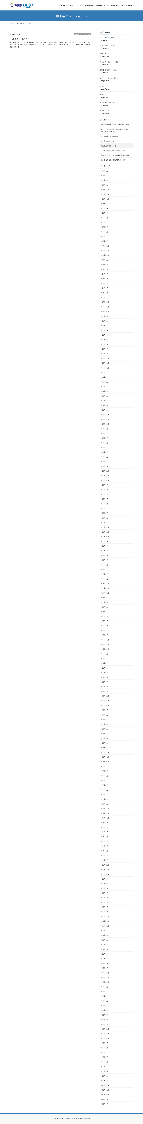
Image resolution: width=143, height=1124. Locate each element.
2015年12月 (105, 752)
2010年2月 (104, 1076)
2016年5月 (104, 729)
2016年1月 (104, 747)
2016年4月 (104, 733)
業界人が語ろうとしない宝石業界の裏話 (115, 155)
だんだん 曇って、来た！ (109, 78)
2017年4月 (104, 677)
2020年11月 (105, 475)
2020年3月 (104, 513)
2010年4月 (104, 1066)
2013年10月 (105, 874)
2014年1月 (104, 860)
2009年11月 (105, 1090)
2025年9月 (104, 203)
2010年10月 (105, 1038)
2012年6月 (104, 944)
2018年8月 (104, 602)
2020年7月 (104, 494)
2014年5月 (104, 841)
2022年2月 (104, 405)
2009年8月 (104, 1104)
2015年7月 (104, 776)
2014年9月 (104, 823)
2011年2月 (104, 1019)
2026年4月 (104, 171)
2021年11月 (105, 419)
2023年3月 (104, 344)
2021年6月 (104, 443)
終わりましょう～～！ (107, 37)
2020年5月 (104, 504)
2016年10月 (105, 705)
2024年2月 (104, 293)
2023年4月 (104, 339)
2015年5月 (104, 785)
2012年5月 (104, 949)
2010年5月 (104, 1062)
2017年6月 (104, 668)
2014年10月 (105, 818)
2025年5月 (104, 222)
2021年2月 (104, 461)
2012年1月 (104, 968)
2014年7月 (104, 832)
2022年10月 (105, 368)
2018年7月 (104, 607)
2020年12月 (105, 471)
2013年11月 (105, 869)
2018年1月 (104, 635)
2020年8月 (104, 490)
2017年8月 (104, 658)
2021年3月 (104, 457)
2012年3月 (104, 958)
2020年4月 (104, 508)
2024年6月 (104, 274)
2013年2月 (104, 912)
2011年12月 (105, 973)
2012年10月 (105, 926)
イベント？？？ (105, 111)
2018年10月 (105, 593)
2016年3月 (104, 738)
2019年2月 (104, 574)
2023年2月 (104, 349)
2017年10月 (105, 649)
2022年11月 (105, 363)
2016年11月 (105, 701)
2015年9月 (104, 766)
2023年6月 (104, 330)
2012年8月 (104, 935)
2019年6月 (104, 555)
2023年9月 (104, 316)
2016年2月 (104, 743)
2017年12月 (105, 640)
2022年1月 (104, 410)
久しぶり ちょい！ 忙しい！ (111, 62)
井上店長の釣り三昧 (108, 141)
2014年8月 (104, 827)
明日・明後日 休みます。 (109, 45)
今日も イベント (106, 86)
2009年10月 (105, 1094)
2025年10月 (105, 199)
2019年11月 (105, 532)
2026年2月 (104, 180)
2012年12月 (105, 916)
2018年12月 (105, 583)
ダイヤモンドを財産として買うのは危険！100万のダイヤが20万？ (115, 130)
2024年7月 (104, 269)
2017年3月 (104, 682)
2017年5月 (104, 672)
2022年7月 (104, 382)
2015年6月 (104, 780)
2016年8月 (104, 715)
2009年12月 (105, 1085)
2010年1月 (104, 1080)
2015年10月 (105, 761)
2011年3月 (104, 1015)
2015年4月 (104, 790)
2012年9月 (104, 930)
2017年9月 (104, 654)
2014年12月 (105, 808)
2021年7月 (104, 438)
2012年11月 (105, 921)
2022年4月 (104, 396)
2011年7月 (104, 996)
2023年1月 (104, 353)
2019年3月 (104, 569)
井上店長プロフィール (82, 34)
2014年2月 (104, 855)
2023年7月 (104, 325)
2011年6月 (104, 1001)
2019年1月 (104, 579)
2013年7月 (104, 888)
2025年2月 (104, 236)
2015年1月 (104, 804)
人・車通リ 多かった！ (108, 102)
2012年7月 (104, 940)
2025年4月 (104, 227)
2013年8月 (104, 883)
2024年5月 (104, 279)
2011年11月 (105, 977)
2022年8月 (104, 377)
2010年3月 (104, 1071)
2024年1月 (104, 297)
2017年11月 (105, 644)
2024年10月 (105, 255)
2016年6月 (104, 724)
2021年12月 (105, 415)
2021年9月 (104, 429)
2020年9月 (104, 485)
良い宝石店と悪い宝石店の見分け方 (113, 160)
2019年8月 (104, 546)
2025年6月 (104, 218)
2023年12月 (105, 302)
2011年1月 (104, 1024)
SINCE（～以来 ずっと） (109, 70)
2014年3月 (104, 851)
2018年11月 (105, 588)
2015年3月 (104, 794)
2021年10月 (105, 424)
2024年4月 (104, 283)
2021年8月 (104, 433)
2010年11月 (105, 1034)
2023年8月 (104, 321)
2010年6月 (104, 1057)
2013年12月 (105, 865)
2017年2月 (104, 686)
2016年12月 (105, 696)
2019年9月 (104, 541)
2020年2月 (104, 518)
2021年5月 (104, 447)
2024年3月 (104, 288)
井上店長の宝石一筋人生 (109, 136)
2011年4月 (104, 1010)
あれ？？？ (104, 54)
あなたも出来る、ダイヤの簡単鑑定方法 (115, 124)
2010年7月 (104, 1052)
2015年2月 (104, 799)
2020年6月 (104, 499)
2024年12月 (105, 246)
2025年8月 (104, 208)
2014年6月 (104, 837)
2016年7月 (104, 719)
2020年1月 (104, 522)
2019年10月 (105, 536)
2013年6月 (104, 893)
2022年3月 (104, 400)
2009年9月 (104, 1099)
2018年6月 (104, 611)
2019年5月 (104, 560)
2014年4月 (104, 846)
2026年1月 (104, 185)
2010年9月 (104, 1043)
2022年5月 (104, 391)
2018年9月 (104, 597)
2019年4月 (104, 565)
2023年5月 (104, 335)
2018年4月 (104, 621)
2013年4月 (104, 902)
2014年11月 (105, 813)
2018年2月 (104, 630)
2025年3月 (104, 232)
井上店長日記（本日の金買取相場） (113, 150)
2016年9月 (104, 710)
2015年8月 (104, 771)
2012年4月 (104, 954)
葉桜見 (102, 94)
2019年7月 (104, 550)
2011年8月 (104, 991)
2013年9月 (104, 879)
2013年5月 (104, 898)
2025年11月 (105, 194)
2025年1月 (104, 241)
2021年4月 (104, 452)
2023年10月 (105, 311)
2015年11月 (105, 757)
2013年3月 (104, 907)
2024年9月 (104, 260)
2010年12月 (105, 1029)
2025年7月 (104, 213)
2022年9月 (104, 372)
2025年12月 (105, 189)
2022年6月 (104, 386)
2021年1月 (104, 466)
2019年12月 (105, 527)
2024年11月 (105, 250)
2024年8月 (104, 264)
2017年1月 (104, 691)
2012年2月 (104, 963)
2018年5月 (104, 616)
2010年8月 (104, 1048)
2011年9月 (104, 987)
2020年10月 (105, 480)
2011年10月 (105, 982)
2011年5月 (104, 1005)
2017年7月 (104, 663)
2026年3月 (104, 175)
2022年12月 (105, 358)
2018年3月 (104, 626)
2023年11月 (105, 307)
